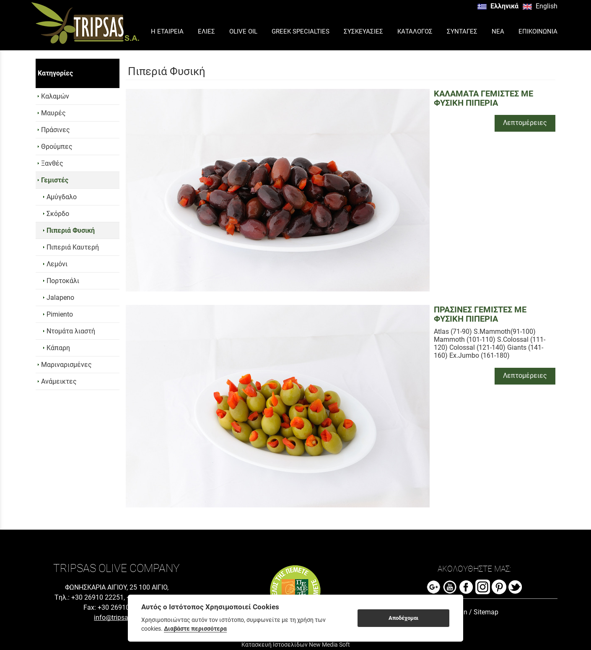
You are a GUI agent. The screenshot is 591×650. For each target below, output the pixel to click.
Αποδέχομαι (403, 618)
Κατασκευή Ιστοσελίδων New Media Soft (295, 644)
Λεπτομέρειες (525, 123)
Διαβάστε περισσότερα (195, 628)
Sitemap (486, 612)
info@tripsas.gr (116, 617)
